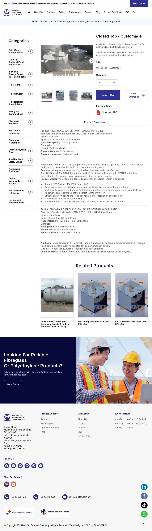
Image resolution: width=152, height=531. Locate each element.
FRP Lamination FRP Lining (16, 191)
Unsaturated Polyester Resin (16, 201)
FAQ (128, 12)
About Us (38, 12)
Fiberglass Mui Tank (89, 21)
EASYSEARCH (100, 525)
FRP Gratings (15, 84)
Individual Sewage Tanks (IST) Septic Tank (17, 74)
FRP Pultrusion (16, 94)
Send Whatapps (137, 95)
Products (50, 12)
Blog (98, 12)
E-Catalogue (75, 12)
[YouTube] (20, 465)
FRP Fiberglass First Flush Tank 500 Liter (93, 322)
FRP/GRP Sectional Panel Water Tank (16, 62)
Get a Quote (139, 3)
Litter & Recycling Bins (17, 150)
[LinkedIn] (27, 465)
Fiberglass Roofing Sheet (16, 112)
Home (35, 21)
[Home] (29, 12)
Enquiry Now (108, 95)
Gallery (62, 12)
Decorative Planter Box (14, 141)
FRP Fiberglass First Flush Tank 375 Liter (130, 322)
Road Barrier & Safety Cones (16, 160)
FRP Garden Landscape (14, 131)
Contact (88, 12)
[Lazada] (6, 484)
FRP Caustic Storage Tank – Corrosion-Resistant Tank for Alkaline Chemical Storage (55, 324)
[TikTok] (34, 465)
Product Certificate (113, 12)
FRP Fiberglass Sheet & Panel (16, 103)
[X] (40, 465)
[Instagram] (13, 465)
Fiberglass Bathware (14, 122)
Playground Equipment (14, 170)
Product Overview (94, 122)
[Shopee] (13, 484)
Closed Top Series (111, 21)
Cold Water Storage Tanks (64, 21)
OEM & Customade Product (14, 181)
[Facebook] (6, 465)
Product (44, 21)
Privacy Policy (85, 436)
